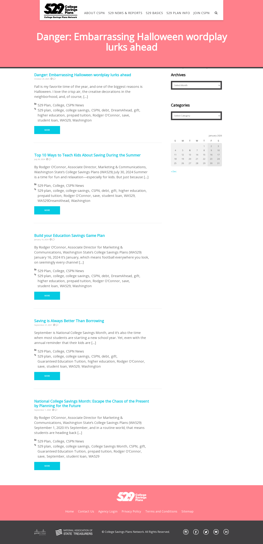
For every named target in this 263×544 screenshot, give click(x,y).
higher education (51, 115)
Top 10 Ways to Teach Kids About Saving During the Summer (88, 154)
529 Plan (44, 105)
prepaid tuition (79, 115)
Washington (82, 120)
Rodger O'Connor (106, 115)
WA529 (65, 120)
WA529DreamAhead (53, 200)
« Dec (173, 171)
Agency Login (107, 511)
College (58, 105)
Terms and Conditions (161, 511)
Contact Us (86, 511)
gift (136, 110)
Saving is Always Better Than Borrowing (69, 320)
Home (69, 511)
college (58, 110)
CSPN (95, 110)
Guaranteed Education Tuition (62, 361)
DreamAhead (121, 110)
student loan (48, 120)
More (47, 130)
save (125, 115)
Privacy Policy (131, 511)
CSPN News (75, 105)
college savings (77, 110)
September (55, 456)
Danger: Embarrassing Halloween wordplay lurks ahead (82, 74)
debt (105, 110)
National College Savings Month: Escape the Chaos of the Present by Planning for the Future (91, 403)
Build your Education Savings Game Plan (69, 235)
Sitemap (187, 511)
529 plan (44, 110)
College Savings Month (109, 446)
